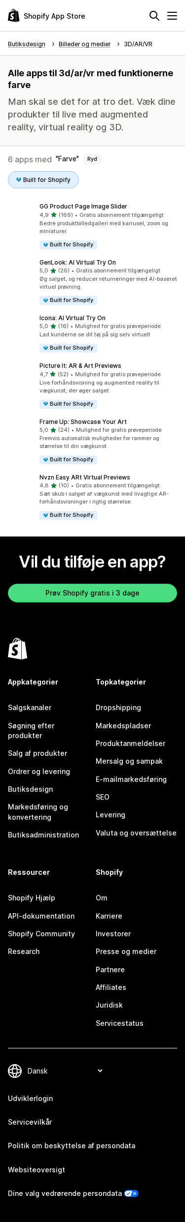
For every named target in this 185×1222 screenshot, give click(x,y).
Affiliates (111, 987)
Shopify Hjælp (31, 898)
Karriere (109, 916)
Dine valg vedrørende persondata (65, 1193)
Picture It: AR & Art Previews (80, 365)
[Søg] (154, 16)
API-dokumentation (41, 916)
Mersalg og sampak (129, 761)
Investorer (113, 933)
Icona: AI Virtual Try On (72, 318)
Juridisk (109, 1005)
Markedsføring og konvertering (38, 812)
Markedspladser (123, 725)
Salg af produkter (37, 753)
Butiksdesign (30, 789)
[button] (92, 226)
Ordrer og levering (39, 771)
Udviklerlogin (30, 1098)
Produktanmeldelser (130, 743)
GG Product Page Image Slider (83, 206)
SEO (103, 797)
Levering (110, 814)
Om (102, 898)
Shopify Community (41, 933)
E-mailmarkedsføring (131, 779)
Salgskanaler (29, 707)
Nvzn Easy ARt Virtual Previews (84, 477)
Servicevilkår (30, 1122)
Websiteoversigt (36, 1169)
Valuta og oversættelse (136, 833)
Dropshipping (118, 707)
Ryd (92, 158)
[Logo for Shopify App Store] (46, 15)
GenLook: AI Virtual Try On (77, 262)
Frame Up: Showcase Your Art (83, 421)
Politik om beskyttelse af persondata (71, 1145)
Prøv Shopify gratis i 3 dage (92, 593)
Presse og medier (126, 951)
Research (23, 951)
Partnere (110, 969)
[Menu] (172, 16)
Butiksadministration (43, 835)
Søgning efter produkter (31, 730)
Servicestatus (120, 1023)
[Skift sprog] (65, 1070)
